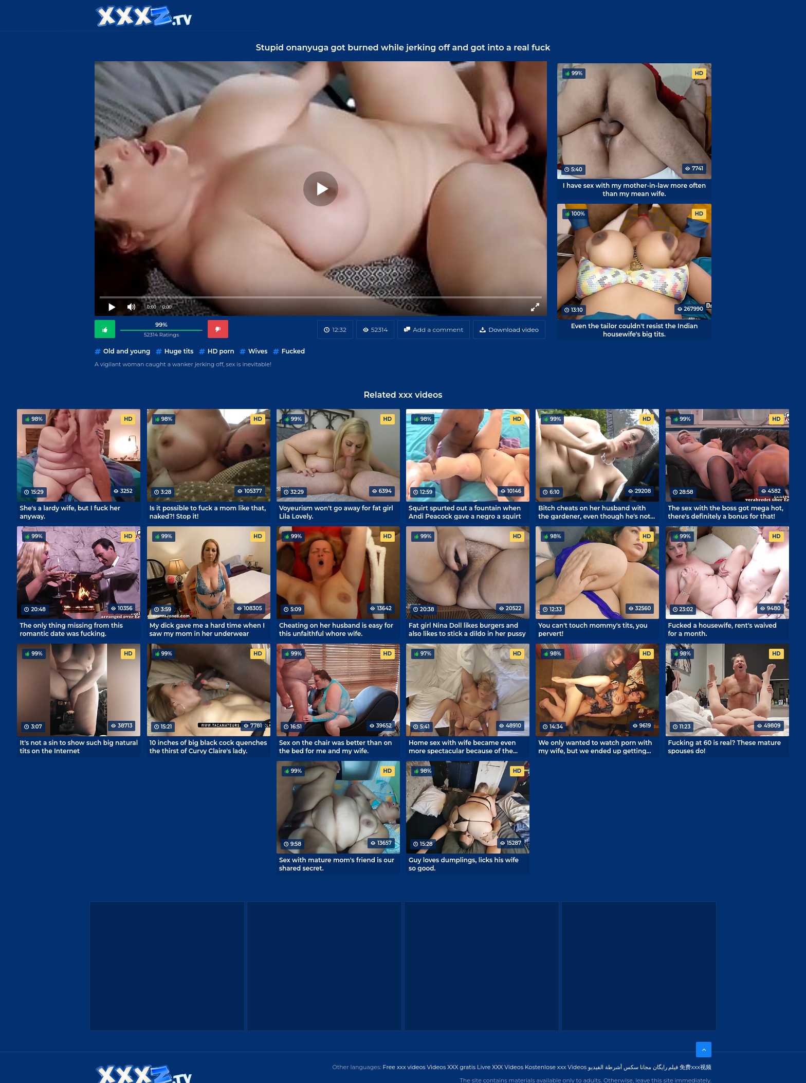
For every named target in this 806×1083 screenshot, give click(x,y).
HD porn (221, 351)
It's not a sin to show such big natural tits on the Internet (79, 746)
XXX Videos (351, 15)
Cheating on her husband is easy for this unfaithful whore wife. (336, 629)
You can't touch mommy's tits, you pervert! (593, 629)
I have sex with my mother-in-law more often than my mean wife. (634, 189)
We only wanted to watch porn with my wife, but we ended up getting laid (595, 746)
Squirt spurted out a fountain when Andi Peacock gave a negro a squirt (465, 512)
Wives (257, 351)
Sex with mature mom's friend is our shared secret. (336, 864)
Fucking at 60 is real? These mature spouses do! (724, 746)
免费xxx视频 (695, 1067)
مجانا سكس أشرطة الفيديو (619, 1067)
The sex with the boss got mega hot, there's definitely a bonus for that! (725, 512)
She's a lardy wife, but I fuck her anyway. (70, 512)
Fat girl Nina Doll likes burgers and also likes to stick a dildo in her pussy (467, 629)
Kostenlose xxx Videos (556, 1067)
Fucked (293, 351)
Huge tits (179, 351)
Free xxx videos (404, 1067)
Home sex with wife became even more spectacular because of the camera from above (462, 746)
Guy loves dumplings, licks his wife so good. (464, 864)
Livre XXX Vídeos (500, 1067)
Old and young (126, 351)
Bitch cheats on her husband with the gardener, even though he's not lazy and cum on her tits (594, 512)
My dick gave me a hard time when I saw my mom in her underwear (207, 629)
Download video (513, 329)
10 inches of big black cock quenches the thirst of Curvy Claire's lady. (208, 746)
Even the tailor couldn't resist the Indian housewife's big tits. (634, 330)
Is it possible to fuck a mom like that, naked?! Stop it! (208, 512)
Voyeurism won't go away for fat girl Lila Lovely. (336, 512)
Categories (293, 15)
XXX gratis (455, 15)
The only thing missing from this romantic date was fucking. (71, 629)
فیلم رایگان (666, 1067)
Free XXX (404, 15)
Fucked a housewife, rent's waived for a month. (722, 629)
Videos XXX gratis (451, 1067)
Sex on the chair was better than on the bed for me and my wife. (335, 746)
